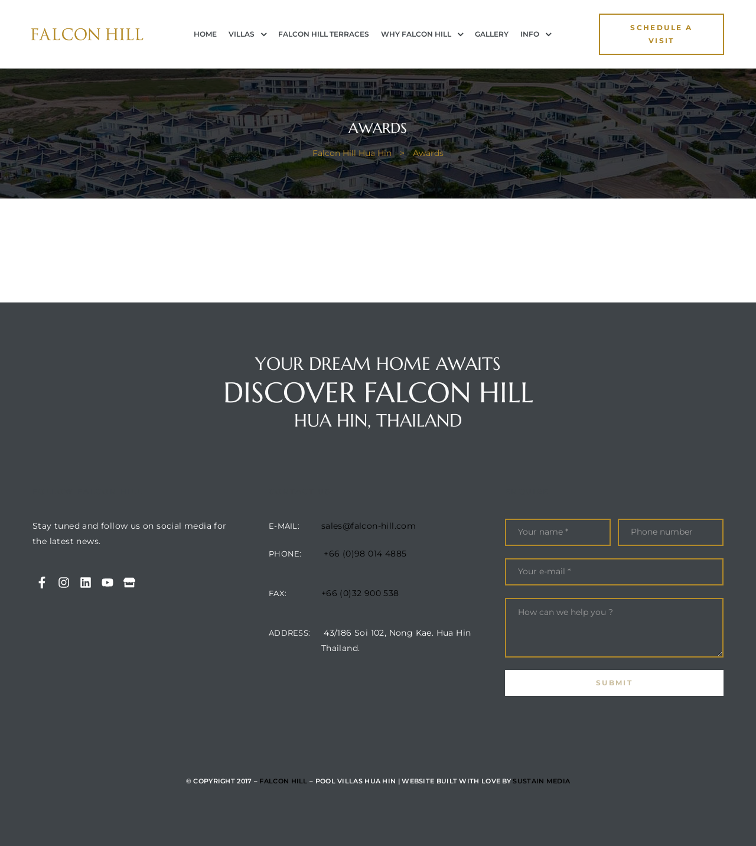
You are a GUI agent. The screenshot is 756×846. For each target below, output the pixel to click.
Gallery (492, 34)
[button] (661, 34)
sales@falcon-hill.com (368, 525)
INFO (535, 34)
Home (205, 34)
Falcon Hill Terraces (323, 34)
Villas (247, 34)
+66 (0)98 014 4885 (365, 553)
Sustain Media (541, 781)
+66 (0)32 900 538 (360, 593)
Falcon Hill (283, 781)
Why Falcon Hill (422, 34)
